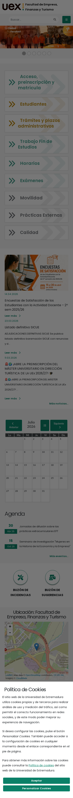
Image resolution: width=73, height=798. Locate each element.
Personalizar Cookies (36, 788)
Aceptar (36, 780)
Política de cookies (41, 765)
